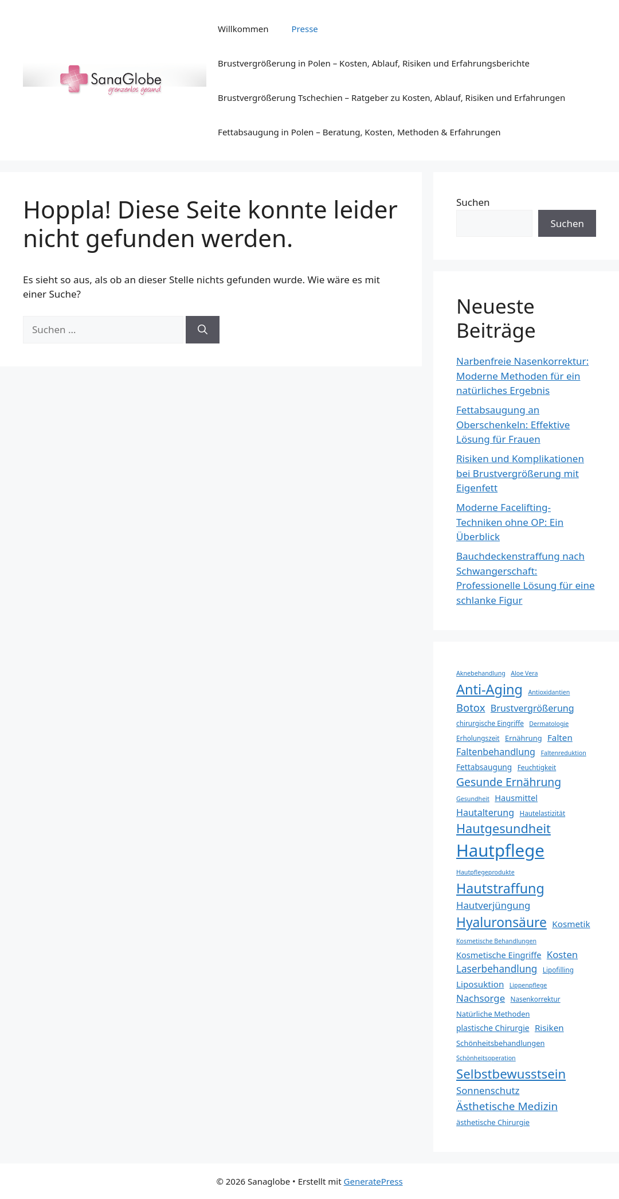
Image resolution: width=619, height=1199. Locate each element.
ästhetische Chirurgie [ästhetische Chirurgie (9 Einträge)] (493, 1122)
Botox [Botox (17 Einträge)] (470, 707)
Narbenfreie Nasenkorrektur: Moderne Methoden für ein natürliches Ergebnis (522, 375)
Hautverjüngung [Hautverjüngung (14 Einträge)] (493, 905)
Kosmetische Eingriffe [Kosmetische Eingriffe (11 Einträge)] (498, 954)
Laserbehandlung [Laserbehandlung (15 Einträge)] (496, 968)
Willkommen (243, 28)
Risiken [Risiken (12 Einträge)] (549, 1027)
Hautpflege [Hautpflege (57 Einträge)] (500, 850)
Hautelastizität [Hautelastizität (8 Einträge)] (543, 813)
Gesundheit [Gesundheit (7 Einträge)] (472, 799)
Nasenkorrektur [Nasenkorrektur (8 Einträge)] (536, 998)
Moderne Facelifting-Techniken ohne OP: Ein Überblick (509, 522)
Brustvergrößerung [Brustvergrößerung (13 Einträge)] (532, 708)
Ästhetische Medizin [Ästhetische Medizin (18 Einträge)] (507, 1106)
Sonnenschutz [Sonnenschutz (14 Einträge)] (487, 1090)
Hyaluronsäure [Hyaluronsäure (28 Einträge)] (501, 922)
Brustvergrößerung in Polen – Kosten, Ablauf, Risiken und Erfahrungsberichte (374, 63)
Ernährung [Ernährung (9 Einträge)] (523, 738)
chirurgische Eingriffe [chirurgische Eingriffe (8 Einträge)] (490, 723)
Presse (305, 28)
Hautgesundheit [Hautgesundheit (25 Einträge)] (503, 828)
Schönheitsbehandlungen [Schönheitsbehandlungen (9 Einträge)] (500, 1043)
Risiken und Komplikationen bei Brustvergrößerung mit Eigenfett (520, 473)
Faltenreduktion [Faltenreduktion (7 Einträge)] (563, 753)
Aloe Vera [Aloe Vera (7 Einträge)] (524, 673)
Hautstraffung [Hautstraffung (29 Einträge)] (500, 888)
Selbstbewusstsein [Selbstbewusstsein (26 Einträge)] (511, 1073)
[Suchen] (203, 329)
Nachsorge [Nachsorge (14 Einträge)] (480, 998)
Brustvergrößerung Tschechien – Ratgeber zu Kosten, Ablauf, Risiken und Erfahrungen (391, 97)
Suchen (473, 202)
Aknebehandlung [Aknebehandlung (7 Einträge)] (481, 673)
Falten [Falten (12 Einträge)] (560, 737)
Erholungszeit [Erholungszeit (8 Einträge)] (478, 738)
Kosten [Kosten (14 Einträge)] (562, 954)
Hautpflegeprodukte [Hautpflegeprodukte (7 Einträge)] (485, 872)
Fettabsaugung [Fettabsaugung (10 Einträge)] (484, 766)
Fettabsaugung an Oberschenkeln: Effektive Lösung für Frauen (513, 424)
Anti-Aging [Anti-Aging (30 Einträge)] (489, 689)
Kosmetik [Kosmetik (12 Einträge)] (571, 923)
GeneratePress (373, 1181)
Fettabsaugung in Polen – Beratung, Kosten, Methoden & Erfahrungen (359, 132)
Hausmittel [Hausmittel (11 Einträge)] (516, 797)
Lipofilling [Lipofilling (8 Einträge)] (558, 969)
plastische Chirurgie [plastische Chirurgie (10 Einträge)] (492, 1027)
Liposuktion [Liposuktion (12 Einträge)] (480, 984)
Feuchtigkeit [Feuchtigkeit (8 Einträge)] (537, 767)
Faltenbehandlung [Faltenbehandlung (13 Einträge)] (495, 751)
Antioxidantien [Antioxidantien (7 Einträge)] (549, 692)
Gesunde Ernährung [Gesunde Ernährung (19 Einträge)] (508, 782)
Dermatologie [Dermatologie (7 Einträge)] (549, 724)
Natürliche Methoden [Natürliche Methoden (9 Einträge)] (493, 1014)
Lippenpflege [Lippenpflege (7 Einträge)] (528, 985)
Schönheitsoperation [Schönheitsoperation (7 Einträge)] (486, 1058)
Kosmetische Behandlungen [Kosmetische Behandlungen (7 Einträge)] (496, 941)
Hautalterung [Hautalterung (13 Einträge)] (485, 812)
